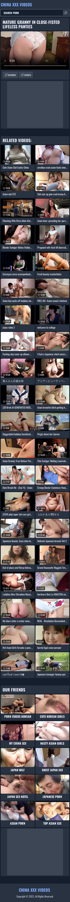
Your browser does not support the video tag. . (35, 50)
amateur (12, 75)
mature (27, 75)
